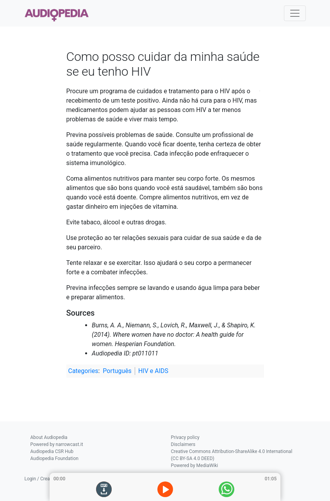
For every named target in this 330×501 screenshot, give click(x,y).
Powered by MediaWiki (194, 465)
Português (117, 371)
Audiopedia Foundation (54, 458)
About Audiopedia (49, 437)
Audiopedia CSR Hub (51, 451)
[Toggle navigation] (295, 13)
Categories (83, 371)
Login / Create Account (49, 478)
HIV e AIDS (153, 371)
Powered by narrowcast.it (56, 444)
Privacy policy (185, 437)
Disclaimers (183, 444)
